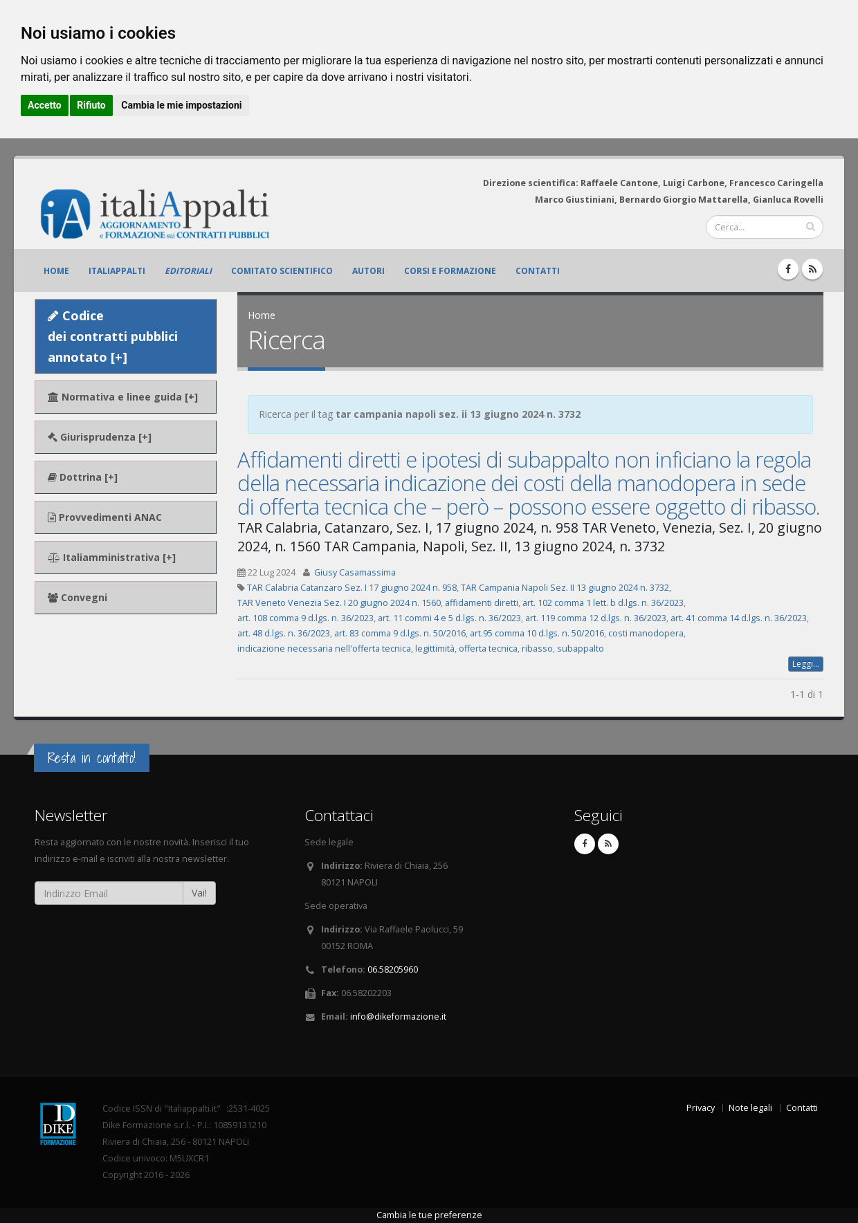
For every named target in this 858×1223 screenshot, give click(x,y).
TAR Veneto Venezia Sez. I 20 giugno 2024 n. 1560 (339, 603)
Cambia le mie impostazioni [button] (181, 105)
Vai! (199, 892)
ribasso (537, 648)
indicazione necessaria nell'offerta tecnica (324, 648)
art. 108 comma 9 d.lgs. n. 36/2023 (305, 618)
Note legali (750, 1108)
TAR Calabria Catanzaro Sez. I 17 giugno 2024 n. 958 (352, 588)
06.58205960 (392, 969)
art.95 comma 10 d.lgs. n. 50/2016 (537, 633)
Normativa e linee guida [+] (123, 396)
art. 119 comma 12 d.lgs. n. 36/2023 (595, 618)
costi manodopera (646, 633)
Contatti (537, 271)
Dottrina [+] (83, 477)
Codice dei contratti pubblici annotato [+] (113, 336)
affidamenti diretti (481, 603)
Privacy (700, 1108)
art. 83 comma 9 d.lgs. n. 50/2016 (400, 633)
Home (56, 271)
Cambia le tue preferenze (429, 1215)
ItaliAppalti (117, 271)
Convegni (77, 597)
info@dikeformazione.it (398, 1016)
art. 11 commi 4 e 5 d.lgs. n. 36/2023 (449, 618)
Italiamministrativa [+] (112, 557)
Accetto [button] (45, 105)
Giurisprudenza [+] (100, 436)
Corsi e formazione (450, 271)
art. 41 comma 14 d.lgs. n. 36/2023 (738, 618)
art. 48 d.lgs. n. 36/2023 (283, 633)
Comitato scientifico (282, 271)
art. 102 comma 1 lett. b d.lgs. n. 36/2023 (603, 603)
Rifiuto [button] (91, 105)
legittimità (435, 648)
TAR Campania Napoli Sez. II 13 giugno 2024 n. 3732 (565, 588)
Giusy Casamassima (355, 572)
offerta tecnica (488, 648)
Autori (368, 271)
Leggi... (805, 664)
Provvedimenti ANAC (105, 517)
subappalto (580, 648)
